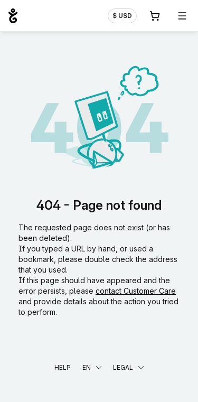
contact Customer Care (136, 290)
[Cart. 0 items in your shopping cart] (154, 15)
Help (62, 367)
